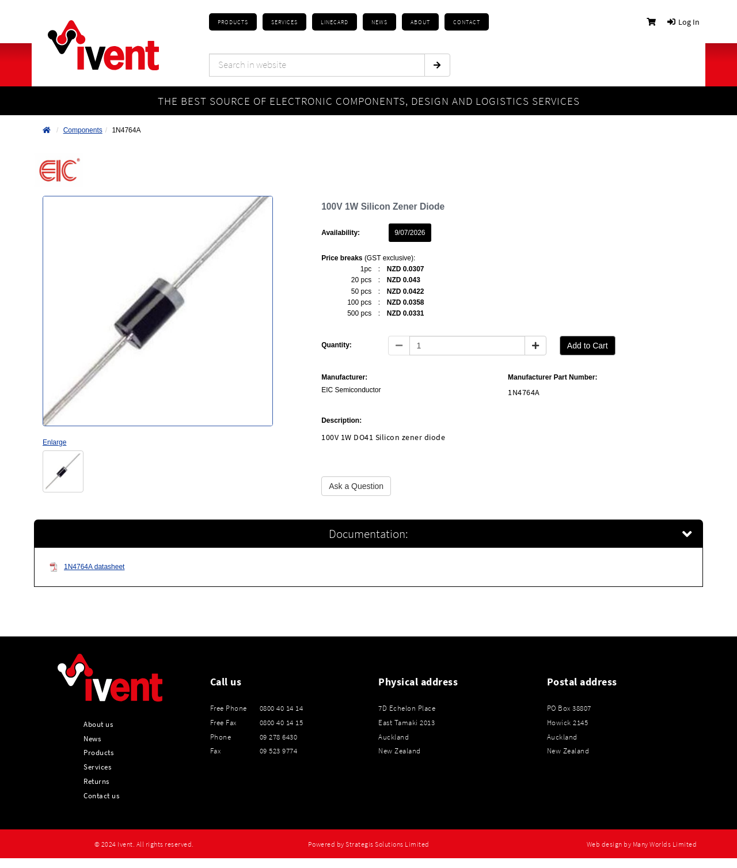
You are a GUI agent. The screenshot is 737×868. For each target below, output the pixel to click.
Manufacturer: (344, 377)
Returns (96, 781)
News (92, 738)
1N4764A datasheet (86, 567)
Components (82, 130)
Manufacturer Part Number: (552, 377)
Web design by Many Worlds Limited (642, 844)
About (420, 22)
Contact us (101, 795)
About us (98, 724)
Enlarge (54, 442)
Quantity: (336, 345)
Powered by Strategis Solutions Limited (369, 844)
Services (97, 766)
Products (233, 22)
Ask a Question (356, 486)
